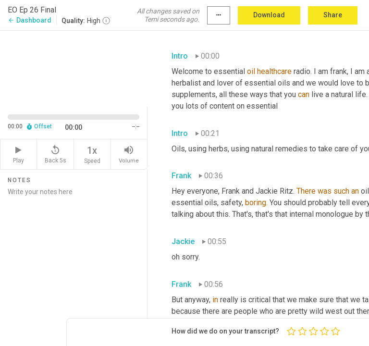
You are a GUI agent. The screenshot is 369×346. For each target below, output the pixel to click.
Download (269, 15)
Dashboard (29, 20)
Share (332, 15)
